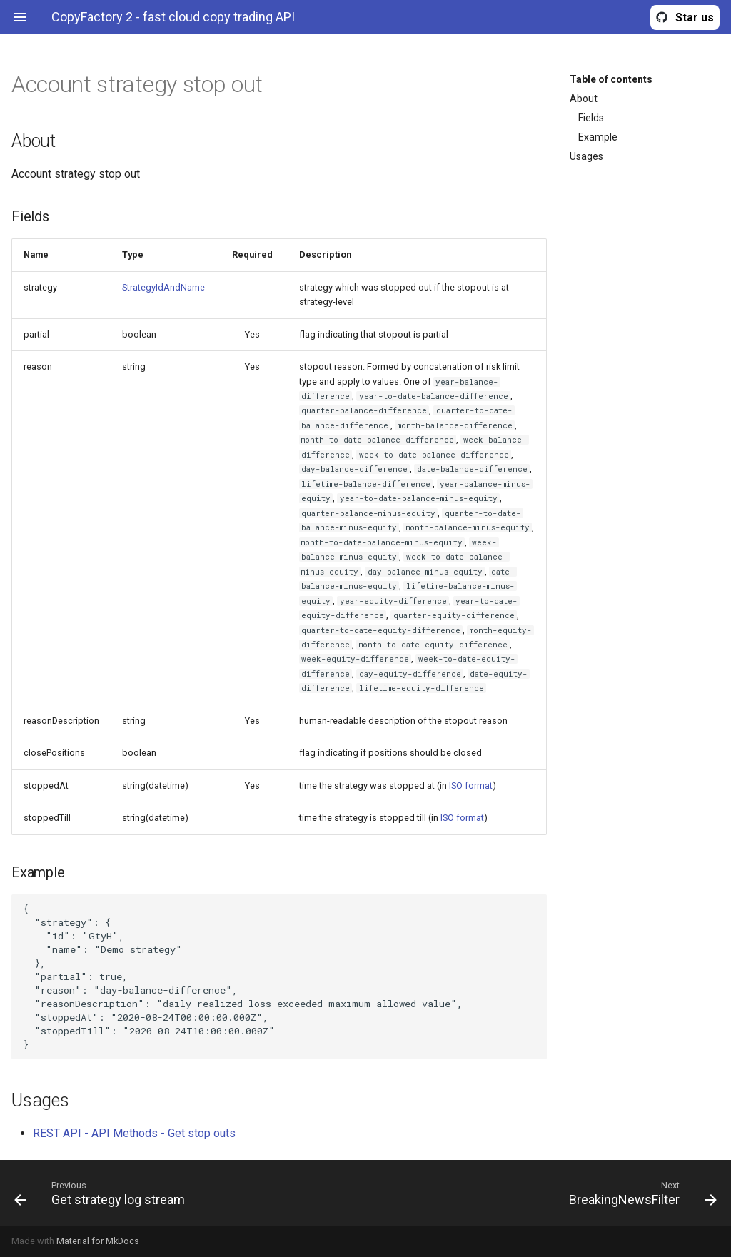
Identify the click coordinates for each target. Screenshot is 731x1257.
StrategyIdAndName (163, 287)
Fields (591, 117)
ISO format (471, 785)
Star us (694, 17)
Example (597, 137)
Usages (586, 156)
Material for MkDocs (97, 1241)
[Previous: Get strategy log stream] (184, 1193)
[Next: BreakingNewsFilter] (547, 1193)
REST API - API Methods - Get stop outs (134, 1133)
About (584, 98)
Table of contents (611, 79)
